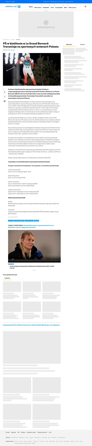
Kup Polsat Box (61, 1)
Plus (49, 437)
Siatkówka (46, 7)
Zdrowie (72, 441)
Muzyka (33, 443)
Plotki (46, 441)
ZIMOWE (36, 220)
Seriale (77, 441)
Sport (27, 437)
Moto (65, 7)
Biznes (61, 441)
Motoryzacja (66, 441)
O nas (50, 432)
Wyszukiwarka (85, 6)
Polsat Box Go (46, 1)
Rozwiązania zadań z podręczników (23, 443)
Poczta (20, 441)
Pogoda (31, 437)
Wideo (31, 7)
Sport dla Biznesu (69, 1)
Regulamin (13, 432)
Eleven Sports (37, 437)
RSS (86, 2)
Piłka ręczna (72, 7)
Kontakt (8, 432)
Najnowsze (69, 44)
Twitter (77, 2)
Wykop (4, 101)
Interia (16, 441)
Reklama (23, 432)
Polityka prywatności (42, 432)
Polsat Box (53, 437)
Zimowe (13, 39)
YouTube (79, 2)
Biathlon (18, 39)
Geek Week (44, 437)
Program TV (8, 1)
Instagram (81, 2)
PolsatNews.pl (53, 1)
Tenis (52, 7)
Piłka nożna (37, 7)
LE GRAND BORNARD (19, 220)
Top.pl (81, 441)
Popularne (7, 278)
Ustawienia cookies (31, 432)
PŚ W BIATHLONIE (29, 220)
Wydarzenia (52, 441)
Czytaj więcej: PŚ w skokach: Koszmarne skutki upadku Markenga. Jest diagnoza (31, 325)
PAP (19, 432)
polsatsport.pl (6, 39)
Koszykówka (59, 7)
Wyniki (13, 1)
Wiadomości (22, 437)
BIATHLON (11, 220)
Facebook (75, 2)
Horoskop (42, 441)
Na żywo (30, 441)
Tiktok (83, 2)
